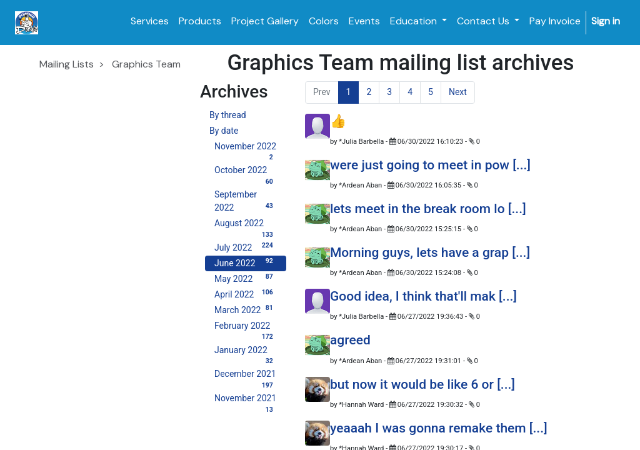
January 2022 (245, 351)
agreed (350, 340)
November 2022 (245, 147)
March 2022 (245, 309)
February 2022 (245, 327)
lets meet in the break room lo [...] (428, 208)
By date (223, 131)
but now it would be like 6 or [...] (422, 384)
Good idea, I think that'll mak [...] (423, 296)
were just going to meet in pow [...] (430, 165)
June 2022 (245, 262)
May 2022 (245, 278)
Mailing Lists (66, 64)
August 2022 (245, 224)
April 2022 (245, 293)
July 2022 (245, 246)
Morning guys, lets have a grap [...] (430, 252)
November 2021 (245, 399)
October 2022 (245, 171)
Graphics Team (146, 64)
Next (458, 92)
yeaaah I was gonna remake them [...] (439, 428)
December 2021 (245, 375)
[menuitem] (150, 21)
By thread (227, 115)
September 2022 (245, 200)
